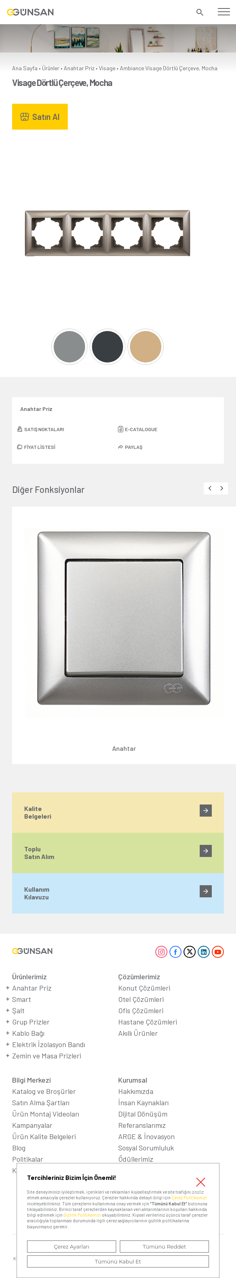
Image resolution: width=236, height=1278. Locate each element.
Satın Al (46, 117)
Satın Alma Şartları (40, 1102)
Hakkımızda (135, 1091)
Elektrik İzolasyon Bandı (48, 1044)
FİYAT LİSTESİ (39, 447)
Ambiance (132, 68)
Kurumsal (132, 1079)
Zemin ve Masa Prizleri (46, 1055)
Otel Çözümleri (141, 999)
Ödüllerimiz (135, 1158)
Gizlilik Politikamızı (82, 1214)
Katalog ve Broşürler (44, 1091)
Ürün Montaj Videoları (45, 1113)
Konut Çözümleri (144, 987)
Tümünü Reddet (164, 1246)
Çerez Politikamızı (189, 1197)
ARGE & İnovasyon (146, 1136)
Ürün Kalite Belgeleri (44, 1136)
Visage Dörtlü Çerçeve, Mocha (181, 68)
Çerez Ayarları (71, 1246)
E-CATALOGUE (141, 429)
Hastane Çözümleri (147, 1021)
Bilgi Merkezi (31, 1079)
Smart (21, 999)
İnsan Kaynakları (143, 1102)
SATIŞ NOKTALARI (44, 429)
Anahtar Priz (79, 68)
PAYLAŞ (133, 447)
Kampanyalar (32, 1125)
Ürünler (50, 68)
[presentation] (210, 488)
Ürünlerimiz (29, 976)
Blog (18, 1147)
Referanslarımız (142, 1125)
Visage (107, 68)
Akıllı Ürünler (138, 1033)
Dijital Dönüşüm (142, 1113)
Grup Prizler (31, 1021)
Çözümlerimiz (139, 976)
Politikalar (27, 1158)
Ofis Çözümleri (140, 1010)
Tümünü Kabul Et (118, 1261)
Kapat (200, 1181)
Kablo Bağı (28, 1033)
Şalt (18, 1010)
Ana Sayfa (25, 68)
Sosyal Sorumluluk (146, 1147)
